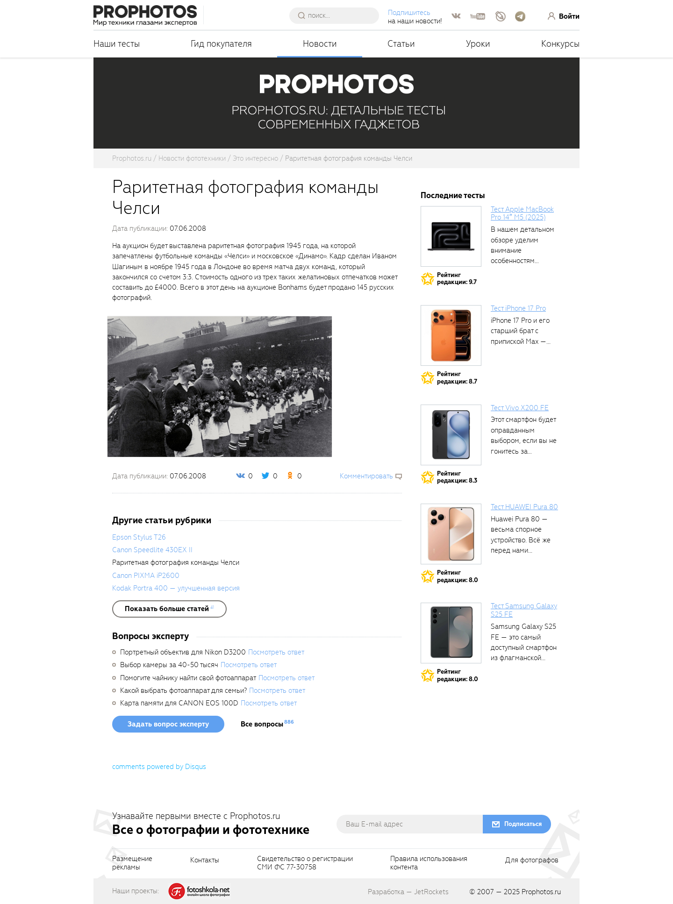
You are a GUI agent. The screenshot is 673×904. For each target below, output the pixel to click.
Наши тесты (116, 44)
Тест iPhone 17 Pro (518, 308)
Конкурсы (560, 44)
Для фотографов (531, 860)
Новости (320, 44)
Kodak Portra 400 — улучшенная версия (176, 588)
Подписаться (523, 824)
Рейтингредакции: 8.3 (457, 477)
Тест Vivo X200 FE (520, 408)
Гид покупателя (221, 44)
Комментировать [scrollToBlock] (366, 476)
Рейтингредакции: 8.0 (457, 576)
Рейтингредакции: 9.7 (457, 278)
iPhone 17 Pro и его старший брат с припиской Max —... (521, 331)
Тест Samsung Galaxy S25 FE (524, 610)
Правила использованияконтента (428, 863)
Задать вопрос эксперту (168, 724)
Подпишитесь (409, 12)
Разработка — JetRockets (408, 892)
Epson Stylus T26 (139, 537)
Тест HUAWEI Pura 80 (524, 507)
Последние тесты (453, 195)
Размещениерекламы (132, 863)
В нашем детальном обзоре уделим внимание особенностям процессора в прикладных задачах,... (522, 261)
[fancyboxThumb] (219, 386)
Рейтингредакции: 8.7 (457, 377)
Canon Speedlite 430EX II (152, 550)
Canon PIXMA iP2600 (145, 575)
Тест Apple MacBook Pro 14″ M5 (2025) (522, 213)
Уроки (478, 44)
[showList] (169, 608)
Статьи (401, 44)
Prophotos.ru (541, 892)
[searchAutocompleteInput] (338, 15)
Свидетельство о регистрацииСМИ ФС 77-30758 (305, 863)
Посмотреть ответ (276, 652)
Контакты (204, 860)
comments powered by (159, 766)
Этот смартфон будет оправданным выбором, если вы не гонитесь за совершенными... (524, 440)
